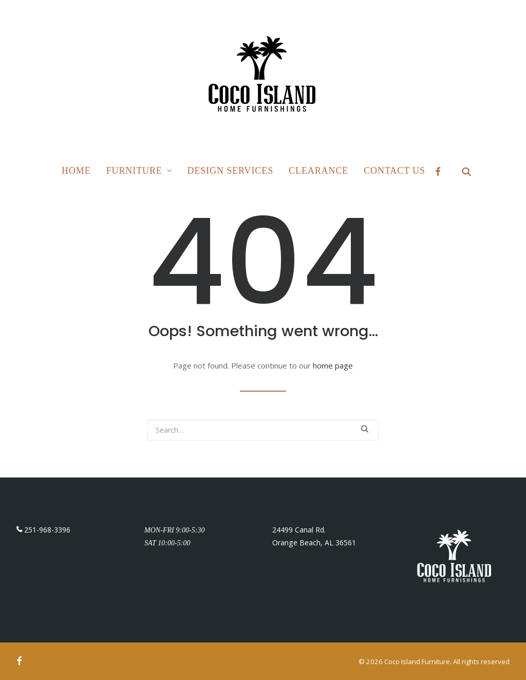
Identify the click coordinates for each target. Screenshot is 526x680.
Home (76, 171)
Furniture (139, 171)
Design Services (230, 171)
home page (333, 365)
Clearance (318, 171)
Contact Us (394, 171)
